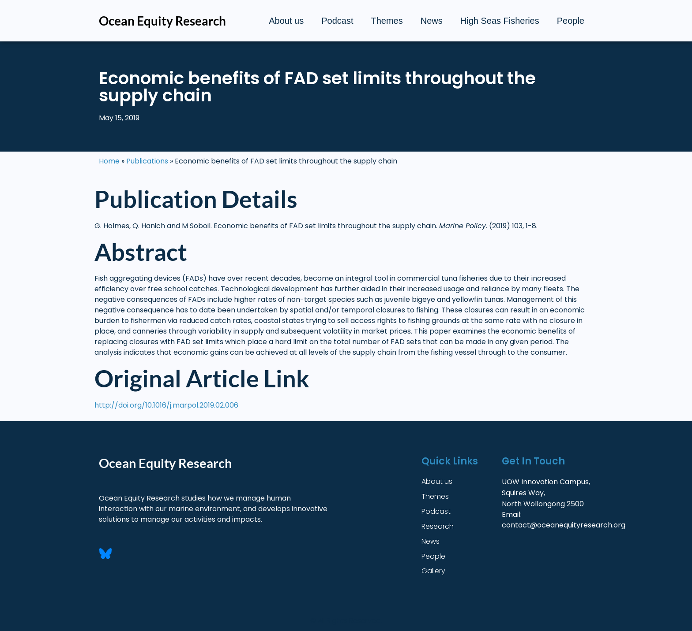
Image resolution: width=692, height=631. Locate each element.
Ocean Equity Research (162, 20)
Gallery (433, 571)
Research (437, 526)
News (432, 21)
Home (109, 161)
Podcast (337, 21)
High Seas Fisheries (499, 21)
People (570, 21)
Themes (386, 21)
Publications (147, 161)
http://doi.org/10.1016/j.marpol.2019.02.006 (166, 405)
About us (286, 21)
